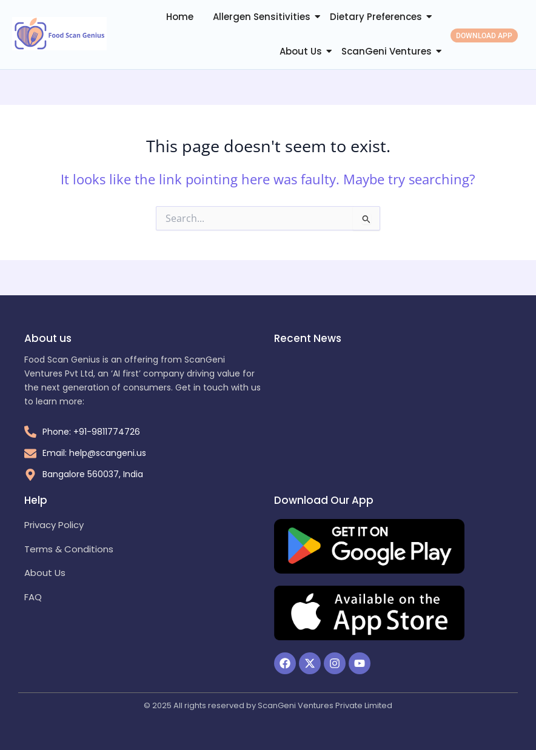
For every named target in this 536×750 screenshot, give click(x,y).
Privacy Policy (54, 524)
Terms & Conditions (68, 549)
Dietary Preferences (376, 16)
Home (179, 16)
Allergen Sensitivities (261, 16)
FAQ (33, 597)
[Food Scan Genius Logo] (59, 33)
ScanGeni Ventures (386, 51)
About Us (301, 51)
